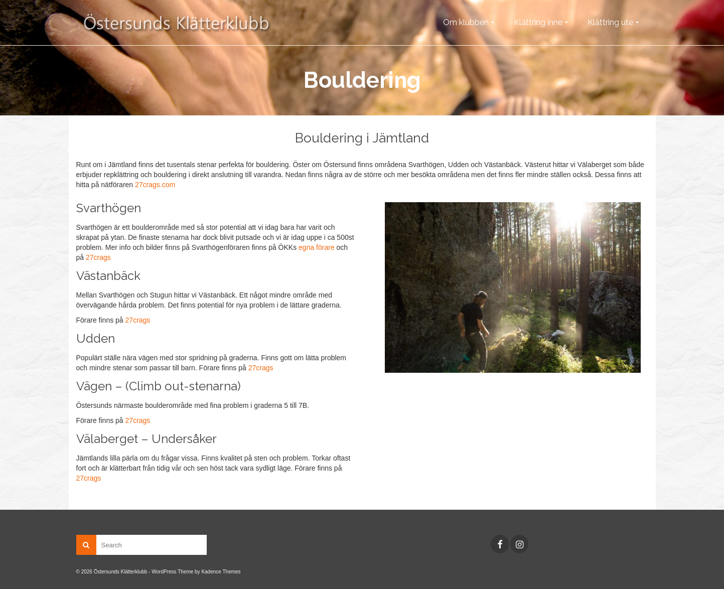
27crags (98, 257)
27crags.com (155, 185)
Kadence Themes (220, 571)
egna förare (317, 247)
